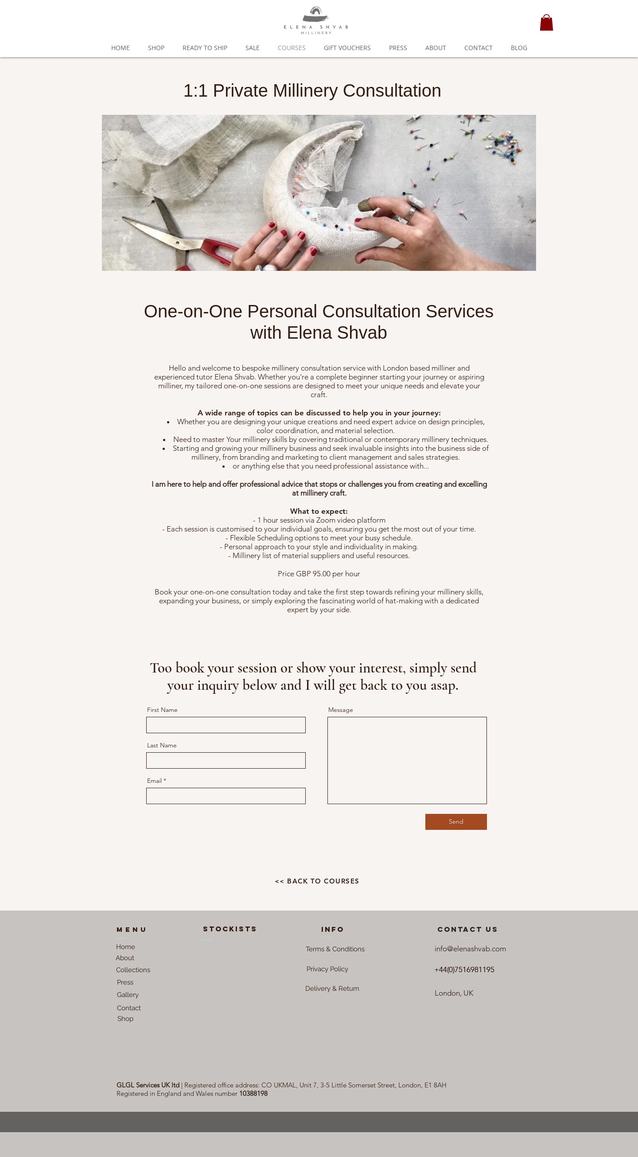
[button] (546, 22)
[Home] (125, 947)
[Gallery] (128, 995)
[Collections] (133, 970)
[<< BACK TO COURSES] (318, 881)
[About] (124, 958)
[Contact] (128, 1008)
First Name (162, 710)
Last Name (162, 745)
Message (340, 710)
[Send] (456, 822)
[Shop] (125, 1019)
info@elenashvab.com (470, 948)
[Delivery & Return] (332, 989)
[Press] (125, 983)
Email (154, 781)
